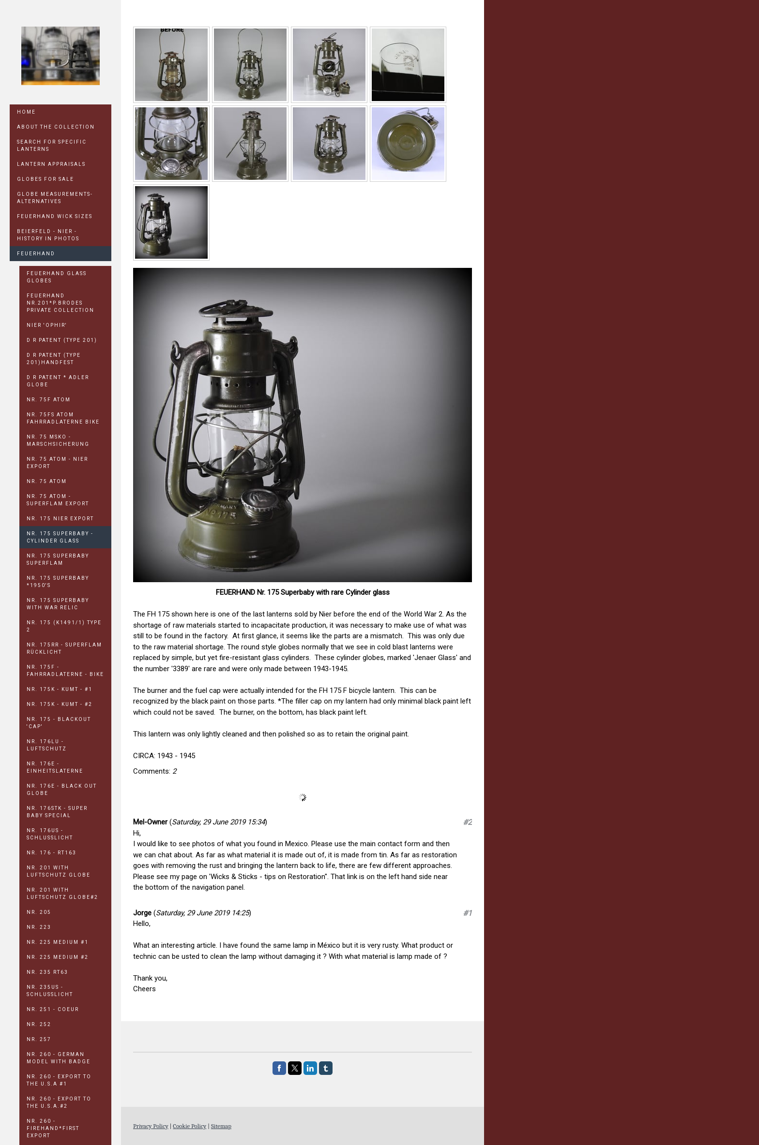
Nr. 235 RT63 (47, 972)
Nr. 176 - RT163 (51, 852)
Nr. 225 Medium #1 (58, 942)
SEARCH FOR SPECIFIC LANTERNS (52, 145)
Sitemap (221, 1126)
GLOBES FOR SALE (45, 179)
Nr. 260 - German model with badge (59, 1058)
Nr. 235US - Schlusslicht (50, 990)
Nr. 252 (39, 1024)
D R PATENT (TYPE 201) (62, 340)
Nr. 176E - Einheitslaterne (55, 767)
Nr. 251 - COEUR (53, 1009)
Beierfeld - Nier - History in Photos (48, 235)
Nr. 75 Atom (47, 481)
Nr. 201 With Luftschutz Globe (59, 871)
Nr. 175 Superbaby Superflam (58, 559)
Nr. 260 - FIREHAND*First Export (53, 1128)
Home (26, 112)
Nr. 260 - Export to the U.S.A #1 (59, 1080)
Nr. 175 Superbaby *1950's (58, 581)
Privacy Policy (150, 1126)
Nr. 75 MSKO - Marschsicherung (58, 440)
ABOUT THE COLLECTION (56, 127)
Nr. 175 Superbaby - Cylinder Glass (60, 537)
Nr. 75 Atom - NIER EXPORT (57, 462)
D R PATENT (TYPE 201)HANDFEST (54, 358)
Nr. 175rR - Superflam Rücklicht (64, 648)
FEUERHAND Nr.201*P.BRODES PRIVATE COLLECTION (60, 303)
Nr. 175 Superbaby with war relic (58, 604)
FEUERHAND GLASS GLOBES (57, 277)
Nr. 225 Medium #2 (58, 957)
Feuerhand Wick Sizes (54, 216)
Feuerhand (36, 253)
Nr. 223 (39, 927)
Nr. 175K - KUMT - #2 (59, 704)
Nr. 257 (39, 1039)
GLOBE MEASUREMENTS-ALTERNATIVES (55, 197)
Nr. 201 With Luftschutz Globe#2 (62, 893)
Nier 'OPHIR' (47, 325)
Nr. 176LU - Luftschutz (47, 745)
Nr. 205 (39, 912)
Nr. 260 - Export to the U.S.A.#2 (59, 1102)
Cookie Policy (189, 1126)
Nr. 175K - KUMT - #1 (59, 689)
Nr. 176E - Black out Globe (62, 789)
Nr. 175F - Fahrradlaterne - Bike (65, 670)
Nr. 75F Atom (49, 399)
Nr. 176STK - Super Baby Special (57, 812)
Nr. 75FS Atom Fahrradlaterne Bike (63, 418)
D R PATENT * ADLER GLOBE (58, 381)
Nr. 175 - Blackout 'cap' (59, 723)
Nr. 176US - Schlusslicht (50, 834)
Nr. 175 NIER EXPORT (60, 518)
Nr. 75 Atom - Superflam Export (58, 500)
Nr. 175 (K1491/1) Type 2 (64, 626)
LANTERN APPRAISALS (51, 164)
